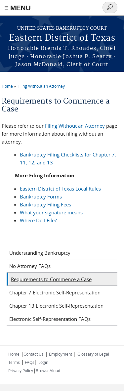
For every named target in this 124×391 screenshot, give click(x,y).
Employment (60, 354)
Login (43, 362)
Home (7, 86)
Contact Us (33, 354)
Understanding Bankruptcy (39, 252)
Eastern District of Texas (62, 38)
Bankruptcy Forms (41, 196)
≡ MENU (17, 8)
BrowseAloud (48, 370)
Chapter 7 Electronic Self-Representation (55, 292)
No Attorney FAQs (30, 266)
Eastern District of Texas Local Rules (60, 188)
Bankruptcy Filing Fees (45, 204)
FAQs (29, 362)
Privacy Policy (20, 370)
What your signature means (51, 212)
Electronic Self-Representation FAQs (50, 319)
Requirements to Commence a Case (51, 279)
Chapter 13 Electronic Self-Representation (56, 305)
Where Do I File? (38, 220)
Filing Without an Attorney (41, 86)
